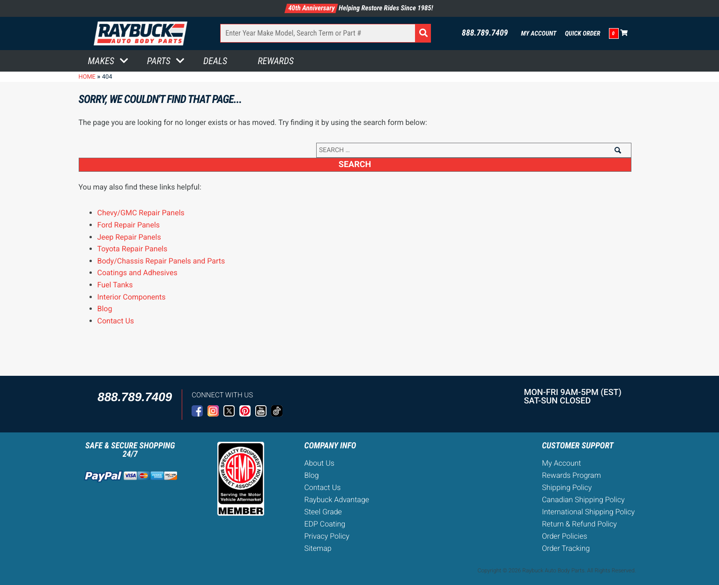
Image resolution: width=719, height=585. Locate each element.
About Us (319, 463)
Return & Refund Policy (579, 523)
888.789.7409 (485, 33)
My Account (538, 33)
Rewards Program (571, 475)
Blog (104, 308)
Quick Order (582, 33)
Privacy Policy (326, 536)
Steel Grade (322, 511)
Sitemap (317, 548)
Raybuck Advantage (336, 499)
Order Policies (564, 536)
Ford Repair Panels (128, 224)
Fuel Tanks (115, 284)
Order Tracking (566, 548)
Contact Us (115, 320)
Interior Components (131, 296)
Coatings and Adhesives (137, 272)
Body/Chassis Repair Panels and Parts (161, 260)
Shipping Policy (567, 487)
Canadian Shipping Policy (583, 499)
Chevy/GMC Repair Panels (141, 212)
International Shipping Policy (588, 511)
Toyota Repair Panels (132, 248)
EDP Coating (324, 523)
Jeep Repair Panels (129, 237)
